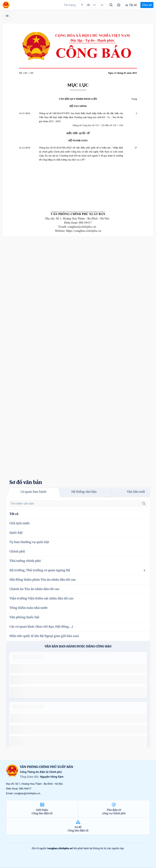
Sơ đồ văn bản (25, 482)
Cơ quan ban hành (33, 492)
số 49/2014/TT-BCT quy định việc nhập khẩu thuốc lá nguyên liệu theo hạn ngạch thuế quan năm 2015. (76, 668)
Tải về (131, 5)
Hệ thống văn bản (83, 492)
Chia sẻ (147, 5)
